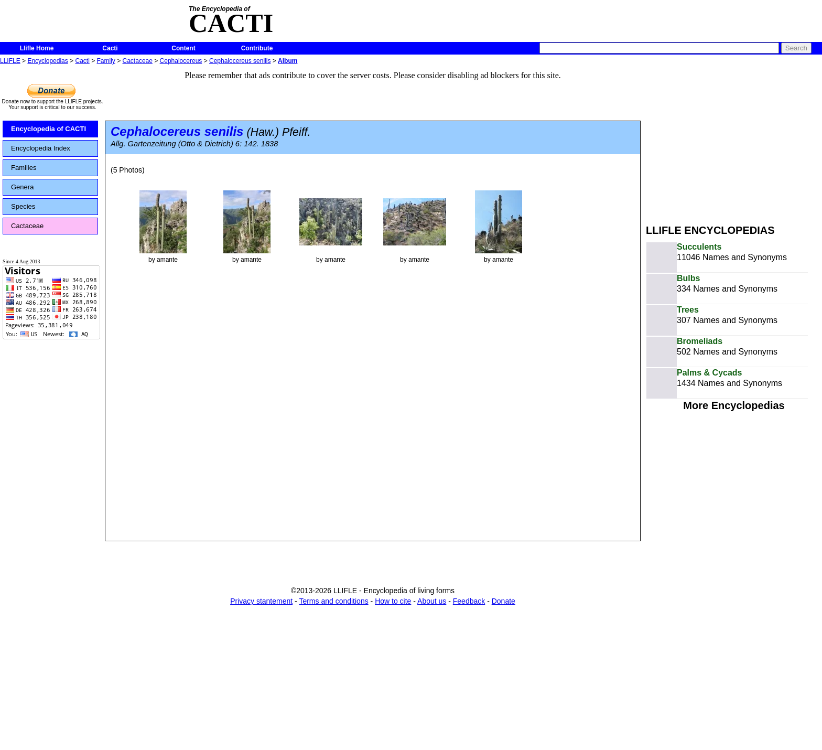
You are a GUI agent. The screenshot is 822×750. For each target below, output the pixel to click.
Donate (503, 601)
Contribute (257, 48)
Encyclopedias (47, 61)
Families (23, 168)
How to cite (393, 601)
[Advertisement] (734, 140)
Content (183, 48)
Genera (22, 187)
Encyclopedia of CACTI (48, 129)
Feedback (469, 601)
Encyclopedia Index (40, 148)
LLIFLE (10, 61)
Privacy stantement (261, 601)
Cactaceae (138, 61)
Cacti (109, 48)
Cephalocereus (181, 61)
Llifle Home (37, 48)
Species (23, 206)
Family (106, 61)
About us (431, 601)
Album (287, 61)
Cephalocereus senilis (240, 61)
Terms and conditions (333, 601)
